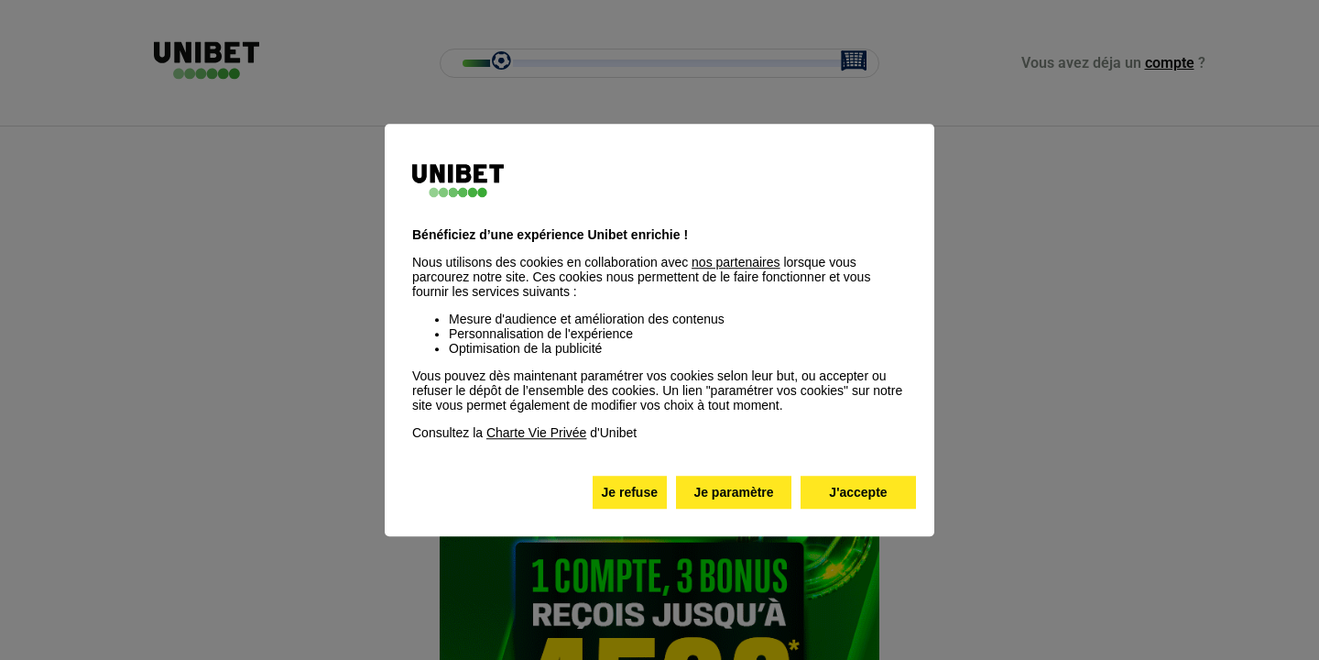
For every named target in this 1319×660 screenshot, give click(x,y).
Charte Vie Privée (536, 432)
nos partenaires (736, 262)
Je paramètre (733, 492)
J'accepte (858, 492)
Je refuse (630, 492)
